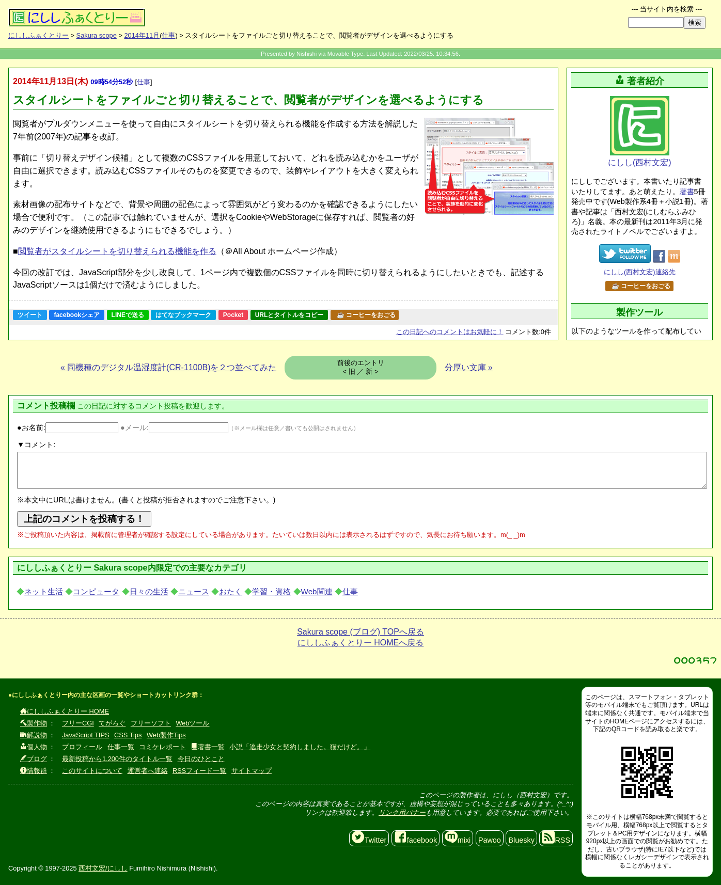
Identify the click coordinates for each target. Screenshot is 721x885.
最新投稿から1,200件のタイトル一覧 (117, 759)
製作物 (33, 723)
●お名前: (67, 427)
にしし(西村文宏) (639, 131)
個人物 (33, 747)
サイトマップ (251, 771)
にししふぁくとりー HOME (64, 711)
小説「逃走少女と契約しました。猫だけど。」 (299, 747)
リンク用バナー (402, 812)
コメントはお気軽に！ (450, 332)
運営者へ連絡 (148, 771)
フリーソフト (151, 723)
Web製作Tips (166, 735)
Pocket (233, 315)
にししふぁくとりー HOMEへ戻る (360, 642)
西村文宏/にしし (103, 868)
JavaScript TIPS (85, 735)
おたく (230, 591)
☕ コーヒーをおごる (366, 315)
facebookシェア (77, 315)
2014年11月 (142, 35)
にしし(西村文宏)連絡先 (640, 272)
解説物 (33, 735)
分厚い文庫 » (469, 367)
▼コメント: (36, 444)
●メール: (174, 427)
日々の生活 (149, 591)
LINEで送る (128, 315)
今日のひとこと (201, 759)
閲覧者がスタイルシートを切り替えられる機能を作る (117, 251)
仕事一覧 (120, 747)
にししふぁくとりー (38, 35)
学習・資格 (271, 591)
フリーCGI (78, 723)
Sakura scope (96, 35)
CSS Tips (128, 735)
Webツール (192, 723)
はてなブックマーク (183, 315)
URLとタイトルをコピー (289, 315)
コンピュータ (96, 591)
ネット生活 (43, 591)
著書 (687, 191)
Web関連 (317, 591)
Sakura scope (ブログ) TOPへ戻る (360, 631)
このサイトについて (92, 771)
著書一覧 (208, 747)
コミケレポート (162, 747)
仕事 (168, 35)
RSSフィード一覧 (199, 771)
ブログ (33, 759)
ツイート (30, 315)
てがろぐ (112, 723)
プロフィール (82, 747)
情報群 (33, 771)
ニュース (193, 591)
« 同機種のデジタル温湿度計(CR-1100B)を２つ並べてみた (168, 367)
